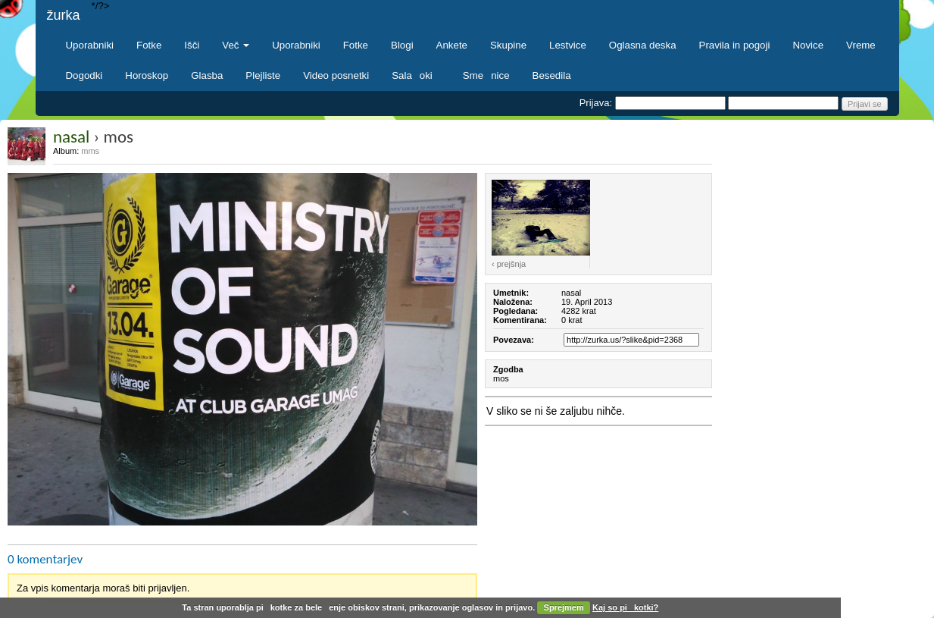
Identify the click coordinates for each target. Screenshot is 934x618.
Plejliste (262, 75)
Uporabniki (90, 45)
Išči (191, 45)
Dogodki (84, 75)
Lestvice (567, 45)
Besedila (552, 75)
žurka (63, 15)
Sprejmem (564, 607)
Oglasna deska (642, 45)
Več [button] (235, 45)
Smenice (486, 75)
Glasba (207, 75)
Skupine (508, 45)
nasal (71, 136)
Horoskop (146, 75)
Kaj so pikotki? (625, 607)
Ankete (451, 45)
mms (90, 150)
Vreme (861, 45)
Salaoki (416, 75)
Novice (807, 45)
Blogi (402, 45)
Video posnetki (336, 75)
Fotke (148, 45)
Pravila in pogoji (734, 45)
